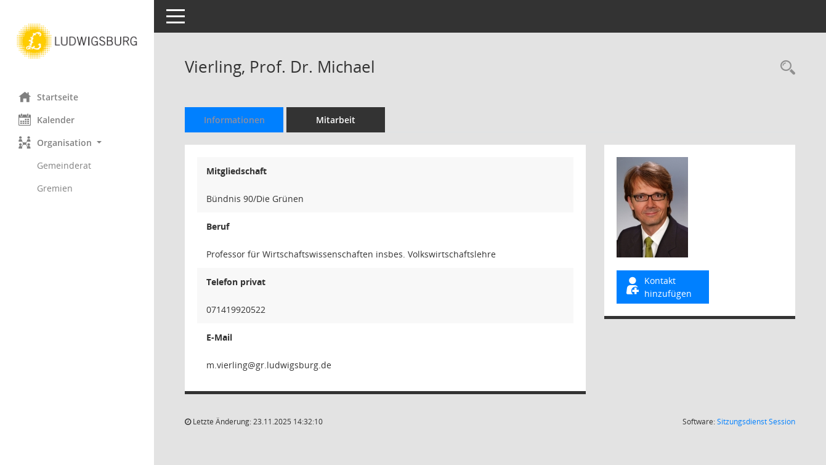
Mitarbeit (335, 120)
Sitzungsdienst (756, 421)
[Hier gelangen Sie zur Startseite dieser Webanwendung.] (77, 41)
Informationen (234, 120)
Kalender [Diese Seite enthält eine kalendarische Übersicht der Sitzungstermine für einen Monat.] (46, 119)
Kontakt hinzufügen (658, 287)
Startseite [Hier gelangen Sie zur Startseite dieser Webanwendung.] (48, 97)
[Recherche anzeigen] (784, 68)
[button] (77, 142)
